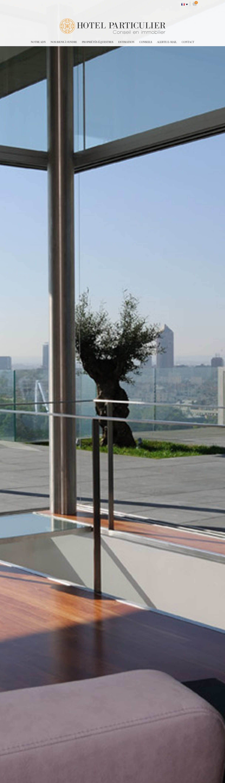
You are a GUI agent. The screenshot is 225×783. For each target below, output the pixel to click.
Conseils (145, 42)
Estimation (126, 42)
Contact (188, 42)
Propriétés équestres (97, 42)
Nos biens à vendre (64, 42)
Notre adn (38, 42)
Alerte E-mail (167, 42)
